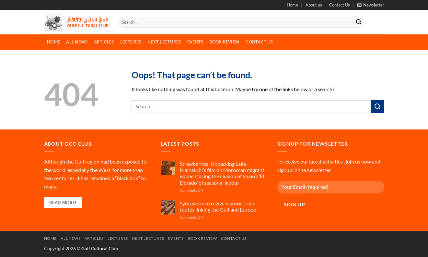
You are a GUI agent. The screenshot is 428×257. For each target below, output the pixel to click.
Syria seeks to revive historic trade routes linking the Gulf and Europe (218, 206)
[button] (370, 5)
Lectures (130, 41)
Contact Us (339, 4)
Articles (104, 41)
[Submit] (358, 22)
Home (292, 4)
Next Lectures (164, 41)
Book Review (224, 41)
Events (195, 41)
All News (76, 41)
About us (314, 4)
